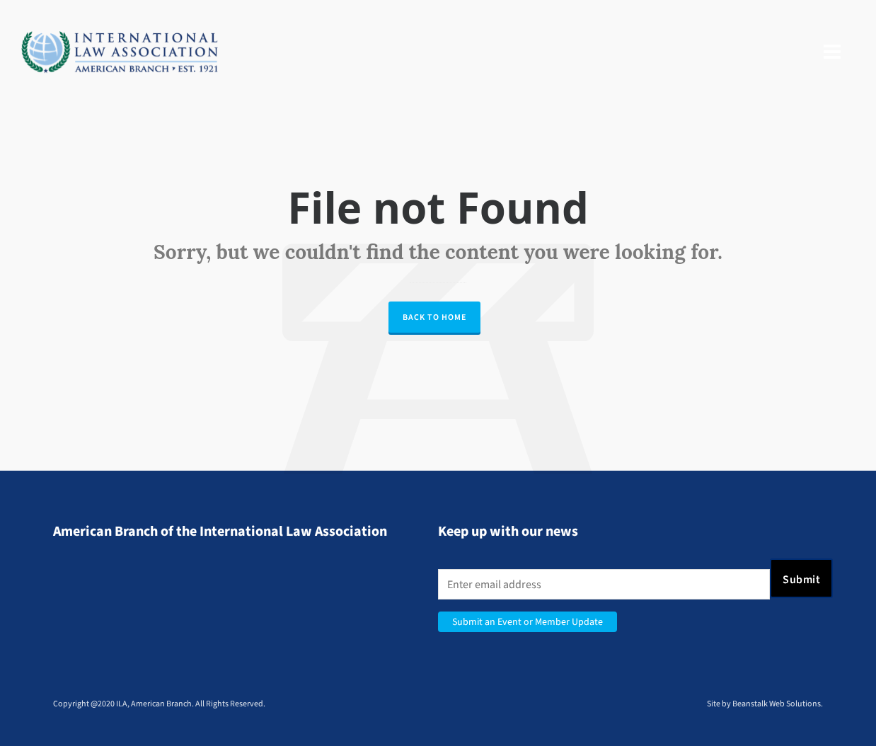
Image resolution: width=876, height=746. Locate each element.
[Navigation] (832, 52)
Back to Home (434, 317)
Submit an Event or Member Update (527, 622)
